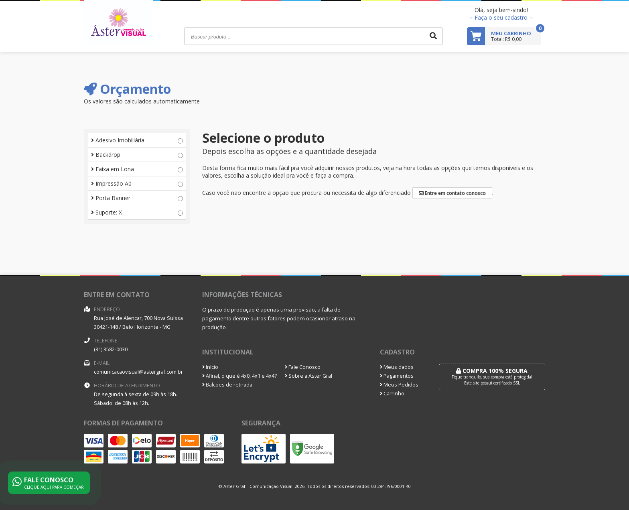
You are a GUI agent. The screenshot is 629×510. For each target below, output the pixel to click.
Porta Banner (137, 198)
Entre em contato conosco (452, 193)
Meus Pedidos (399, 384)
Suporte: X (137, 212)
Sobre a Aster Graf (309, 375)
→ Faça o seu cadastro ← (501, 17)
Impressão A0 (137, 183)
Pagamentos (397, 375)
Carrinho (392, 393)
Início (210, 367)
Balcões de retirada (227, 384)
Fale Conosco (303, 367)
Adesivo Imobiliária (137, 140)
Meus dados (397, 367)
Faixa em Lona (137, 169)
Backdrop (137, 154)
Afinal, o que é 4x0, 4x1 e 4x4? (239, 375)
